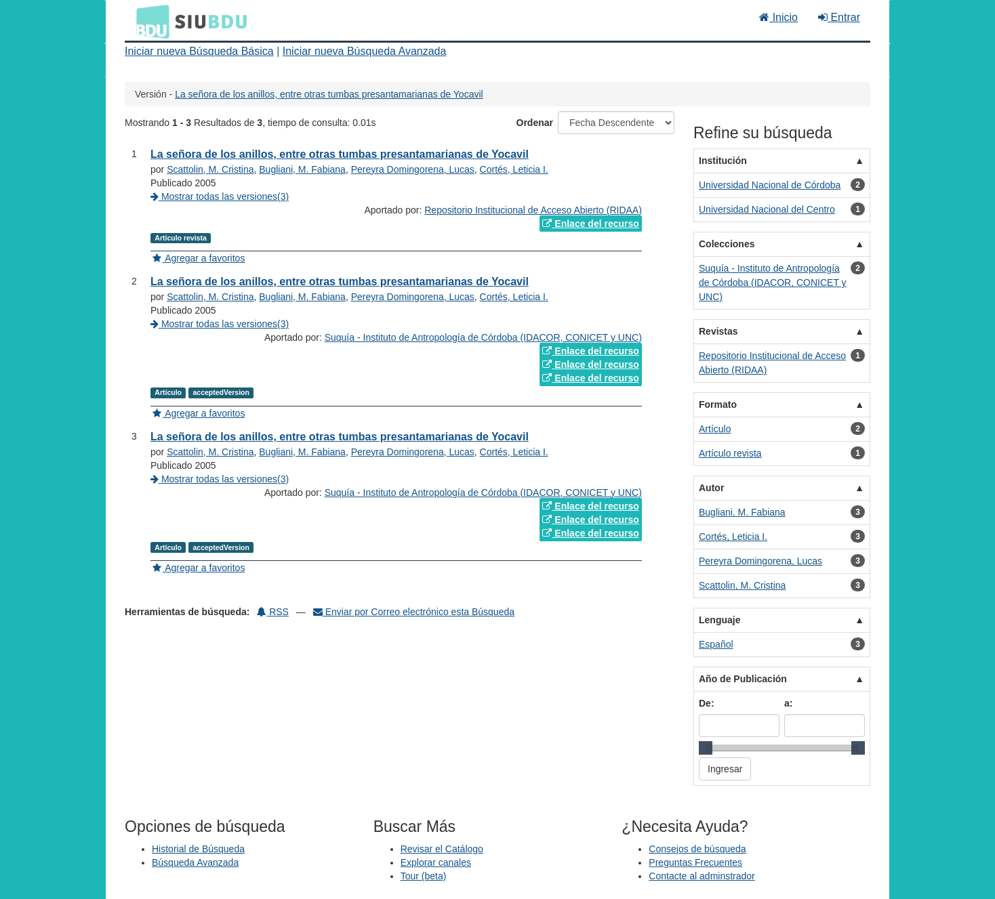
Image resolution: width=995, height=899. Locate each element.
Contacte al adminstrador (701, 876)
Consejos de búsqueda (697, 848)
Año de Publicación (743, 678)
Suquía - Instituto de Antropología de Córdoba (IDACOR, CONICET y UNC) (483, 337)
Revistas (718, 331)
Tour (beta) (424, 876)
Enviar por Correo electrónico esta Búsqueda (413, 611)
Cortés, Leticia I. (514, 169)
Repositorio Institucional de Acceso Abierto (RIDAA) (533, 210)
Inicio (778, 17)
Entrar (839, 17)
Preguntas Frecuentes (695, 862)
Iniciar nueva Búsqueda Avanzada (365, 51)
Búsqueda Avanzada (195, 862)
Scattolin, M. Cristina (210, 169)
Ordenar (534, 122)
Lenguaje (719, 619)
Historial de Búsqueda (198, 848)
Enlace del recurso (590, 223)
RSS (273, 611)
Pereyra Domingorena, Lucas (412, 169)
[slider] (705, 748)
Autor (711, 487)
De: (706, 703)
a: (788, 703)
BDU (149, 21)
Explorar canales (436, 862)
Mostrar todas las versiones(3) (219, 196)
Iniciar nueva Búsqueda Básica (199, 51)
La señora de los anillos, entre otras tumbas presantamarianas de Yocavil (329, 94)
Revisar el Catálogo (442, 848)
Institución (723, 160)
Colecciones (726, 243)
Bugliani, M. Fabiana (302, 169)
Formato (718, 404)
